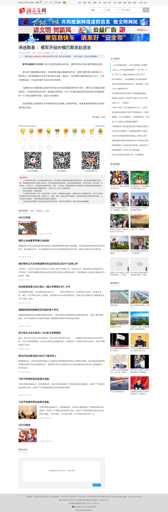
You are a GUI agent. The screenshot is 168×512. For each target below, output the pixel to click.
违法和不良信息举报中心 (84, 510)
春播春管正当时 (115, 327)
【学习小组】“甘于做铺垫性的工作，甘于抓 (129, 107)
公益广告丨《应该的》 (121, 103)
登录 (140, 3)
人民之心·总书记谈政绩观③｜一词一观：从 (129, 70)
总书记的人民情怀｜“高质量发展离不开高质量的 (139, 371)
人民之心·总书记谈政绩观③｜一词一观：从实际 (119, 371)
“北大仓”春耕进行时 (120, 89)
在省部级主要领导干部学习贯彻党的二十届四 (130, 112)
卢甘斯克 (39, 211)
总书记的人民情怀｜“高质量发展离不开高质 (129, 131)
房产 (109, 3)
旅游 (134, 3)
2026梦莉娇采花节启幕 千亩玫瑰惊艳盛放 (129, 93)
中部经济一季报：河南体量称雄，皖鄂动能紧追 (139, 328)
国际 (32, 42)
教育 (129, 3)
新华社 (39, 53)
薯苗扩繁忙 (114, 305)
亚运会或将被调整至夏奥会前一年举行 (119, 350)
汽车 (99, 3)
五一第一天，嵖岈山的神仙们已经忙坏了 (128, 74)
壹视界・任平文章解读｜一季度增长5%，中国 (130, 117)
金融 (124, 3)
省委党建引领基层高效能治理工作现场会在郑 (130, 140)
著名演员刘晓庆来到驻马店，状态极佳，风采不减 (119, 209)
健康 (119, 3)
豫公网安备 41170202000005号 (84, 507)
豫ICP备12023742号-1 (67, 500)
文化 (114, 3)
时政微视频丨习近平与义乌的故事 (125, 150)
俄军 (32, 211)
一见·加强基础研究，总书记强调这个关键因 (129, 65)
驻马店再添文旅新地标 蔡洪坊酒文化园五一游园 (139, 274)
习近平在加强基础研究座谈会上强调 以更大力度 (139, 350)
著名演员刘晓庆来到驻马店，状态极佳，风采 (130, 84)
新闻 (84, 3)
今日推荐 (115, 58)
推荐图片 (115, 283)
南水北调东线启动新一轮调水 (139, 306)
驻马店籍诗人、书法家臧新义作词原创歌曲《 (130, 79)
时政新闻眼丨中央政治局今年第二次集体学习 (130, 145)
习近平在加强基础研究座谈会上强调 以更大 (129, 136)
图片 (89, 3)
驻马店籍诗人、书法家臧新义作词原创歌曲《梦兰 (139, 187)
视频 (94, 3)
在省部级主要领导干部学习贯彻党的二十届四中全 (139, 393)
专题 (104, 3)
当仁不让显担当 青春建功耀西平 (125, 122)
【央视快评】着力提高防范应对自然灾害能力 (130, 126)
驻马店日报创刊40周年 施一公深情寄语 (128, 155)
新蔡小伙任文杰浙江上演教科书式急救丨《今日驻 (119, 274)
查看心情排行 (100, 126)
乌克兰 (47, 211)
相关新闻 (23, 211)
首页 (79, 3)
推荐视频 (115, 164)
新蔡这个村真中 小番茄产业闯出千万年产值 (129, 98)
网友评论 (23, 449)
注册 (144, 3)
